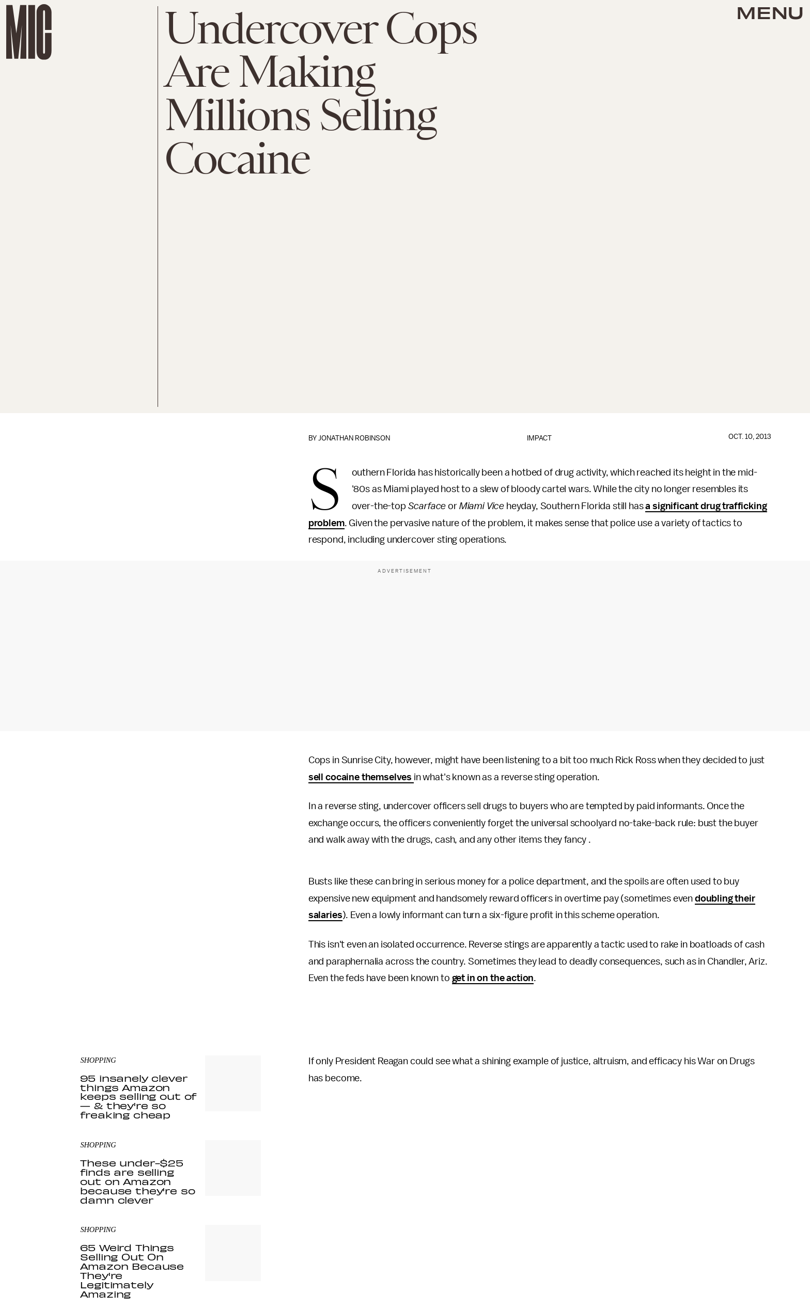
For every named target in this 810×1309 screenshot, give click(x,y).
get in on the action (493, 978)
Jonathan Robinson (354, 438)
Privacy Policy (101, 977)
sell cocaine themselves (361, 777)
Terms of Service (225, 971)
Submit (235, 956)
